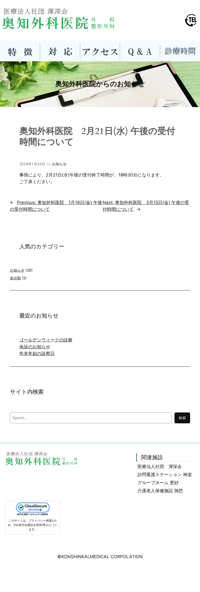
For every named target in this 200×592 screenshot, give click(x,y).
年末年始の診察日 (37, 353)
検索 (182, 418)
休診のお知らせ (34, 346)
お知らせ (59, 164)
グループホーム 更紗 (158, 482)
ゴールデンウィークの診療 (45, 340)
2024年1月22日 (32, 164)
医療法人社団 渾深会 (160, 466)
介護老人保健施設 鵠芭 (160, 490)
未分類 (15, 278)
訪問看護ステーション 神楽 (165, 474)
